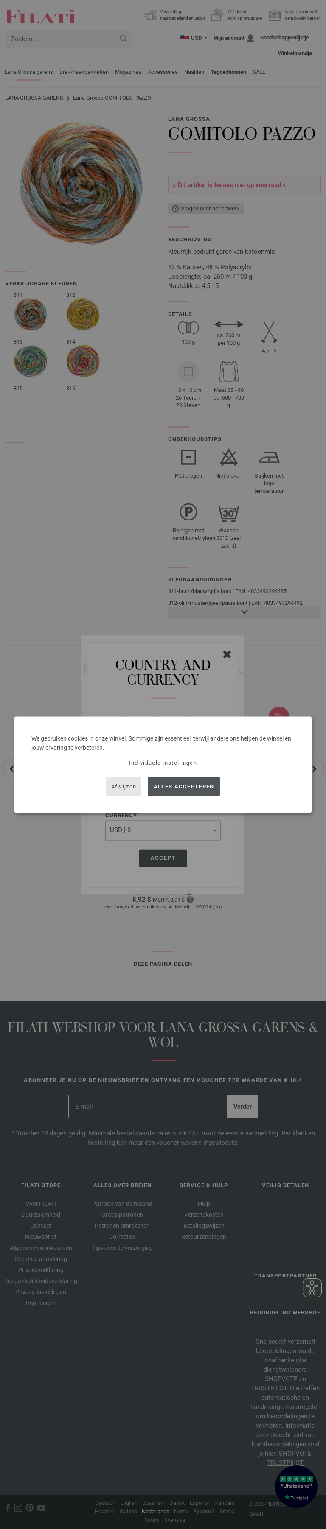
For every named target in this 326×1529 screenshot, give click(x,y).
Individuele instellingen (163, 762)
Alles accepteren (184, 786)
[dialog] (163, 764)
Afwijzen (123, 786)
